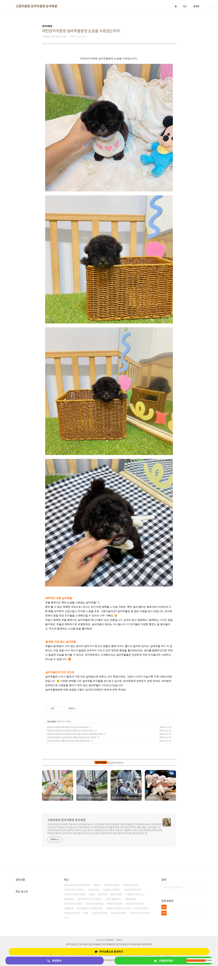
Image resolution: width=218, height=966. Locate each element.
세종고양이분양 (119, 912)
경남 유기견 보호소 (135, 894)
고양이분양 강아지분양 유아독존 (36, 6)
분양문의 (54, 960)
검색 (199, 887)
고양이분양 (94, 889)
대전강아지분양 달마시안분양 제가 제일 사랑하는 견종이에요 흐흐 (74, 734)
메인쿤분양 (131, 898)
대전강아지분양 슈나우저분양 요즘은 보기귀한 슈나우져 (70, 730)
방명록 (196, 6)
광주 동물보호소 (114, 898)
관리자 (119, 940)
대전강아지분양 (112, 884)
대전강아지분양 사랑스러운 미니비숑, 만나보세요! (68, 727)
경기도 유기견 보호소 (140, 912)
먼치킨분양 (117, 894)
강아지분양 (51, 721)
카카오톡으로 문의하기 (109, 951)
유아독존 (103, 894)
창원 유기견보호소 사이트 (119, 908)
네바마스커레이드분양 (75, 894)
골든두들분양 (95, 944)
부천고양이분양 (131, 884)
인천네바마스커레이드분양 (90, 908)
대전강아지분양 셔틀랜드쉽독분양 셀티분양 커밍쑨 (68, 741)
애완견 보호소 (142, 908)
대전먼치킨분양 (115, 903)
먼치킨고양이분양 (95, 903)
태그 (185, 6)
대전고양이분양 (72, 912)
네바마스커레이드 (112, 889)
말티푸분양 (122, 944)
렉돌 (86, 912)
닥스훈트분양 (134, 944)
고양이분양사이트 (133, 889)
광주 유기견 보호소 (74, 903)
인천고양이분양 (100, 912)
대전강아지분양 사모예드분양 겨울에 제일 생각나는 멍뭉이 (71, 737)
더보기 (66, 918)
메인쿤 (97, 884)
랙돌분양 (69, 908)
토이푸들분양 (109, 944)
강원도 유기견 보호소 (75, 889)
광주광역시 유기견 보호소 (90, 898)
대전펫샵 (69, 898)
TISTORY (109, 940)
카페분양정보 (163, 960)
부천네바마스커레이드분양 (77, 884)
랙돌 (92, 894)
